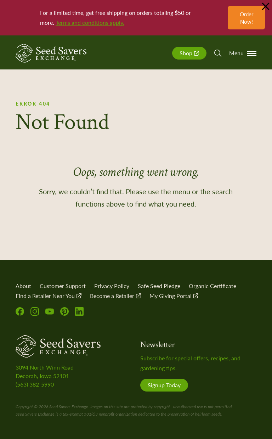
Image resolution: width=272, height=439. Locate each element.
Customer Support (63, 286)
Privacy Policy (111, 286)
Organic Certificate (212, 286)
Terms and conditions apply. (90, 22)
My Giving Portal (173, 296)
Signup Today (164, 385)
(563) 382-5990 (35, 384)
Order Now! (246, 17)
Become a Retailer (115, 296)
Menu (242, 53)
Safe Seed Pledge (159, 286)
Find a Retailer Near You (48, 296)
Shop (189, 53)
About (23, 286)
